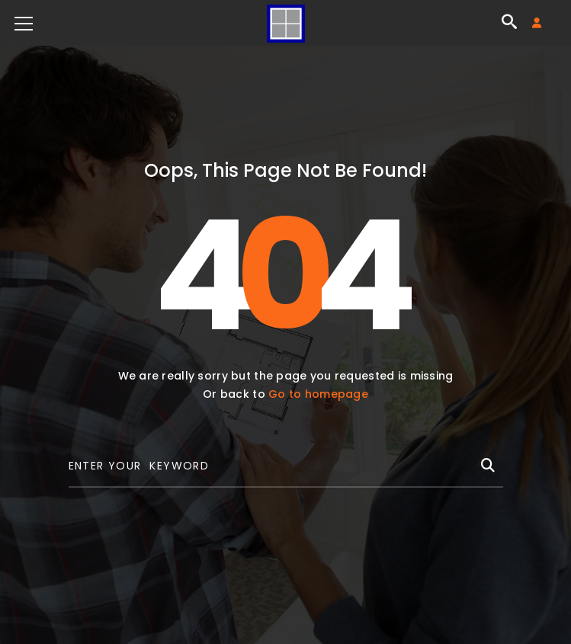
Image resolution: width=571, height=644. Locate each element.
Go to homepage (318, 394)
